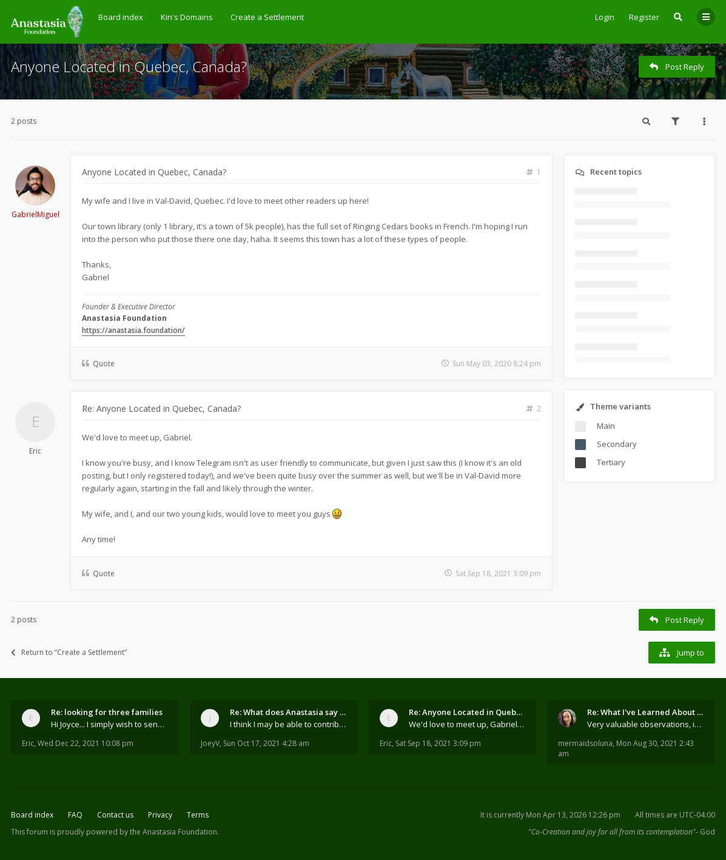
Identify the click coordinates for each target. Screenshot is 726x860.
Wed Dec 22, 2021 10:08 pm (85, 743)
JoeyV (210, 743)
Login (604, 17)
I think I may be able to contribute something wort (288, 724)
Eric (35, 451)
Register (644, 17)
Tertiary (611, 462)
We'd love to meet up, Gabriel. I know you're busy (467, 724)
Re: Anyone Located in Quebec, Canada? (161, 408)
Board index (32, 815)
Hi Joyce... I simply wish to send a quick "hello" (109, 724)
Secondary (617, 443)
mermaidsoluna (585, 743)
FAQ (75, 815)
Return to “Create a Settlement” (69, 652)
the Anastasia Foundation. (174, 832)
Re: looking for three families (107, 712)
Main (606, 425)
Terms (198, 815)
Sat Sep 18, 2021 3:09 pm (438, 743)
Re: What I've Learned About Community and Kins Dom (645, 712)
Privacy (160, 815)
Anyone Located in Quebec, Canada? (129, 66)
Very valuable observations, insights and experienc (645, 724)
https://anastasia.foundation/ (133, 330)
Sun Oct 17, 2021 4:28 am (266, 743)
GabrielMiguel (35, 214)
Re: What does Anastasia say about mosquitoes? (288, 712)
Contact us (115, 815)
